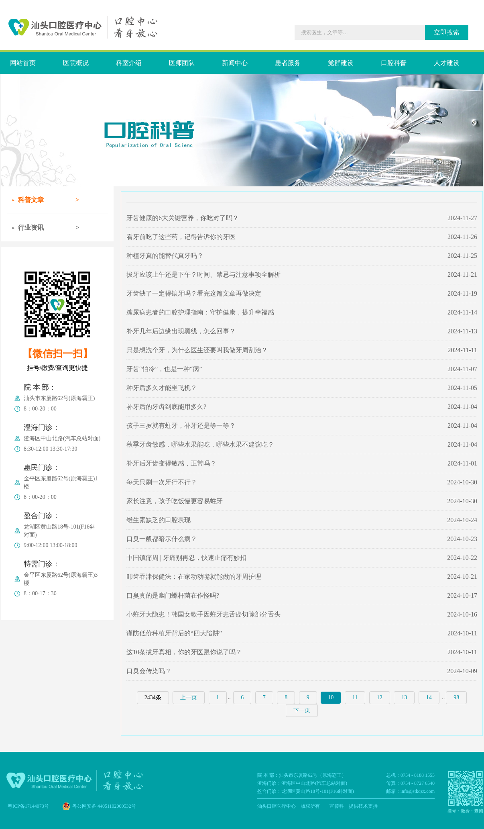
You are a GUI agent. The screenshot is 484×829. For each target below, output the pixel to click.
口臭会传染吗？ (148, 671)
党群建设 (341, 62)
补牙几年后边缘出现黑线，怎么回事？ (181, 331)
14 (429, 697)
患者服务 (288, 62)
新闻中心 (235, 62)
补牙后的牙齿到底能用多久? (166, 406)
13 (404, 697)
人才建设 (447, 62)
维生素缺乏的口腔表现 (158, 520)
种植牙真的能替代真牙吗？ (164, 255)
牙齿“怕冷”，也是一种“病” (164, 368)
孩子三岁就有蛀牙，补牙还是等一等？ (181, 425)
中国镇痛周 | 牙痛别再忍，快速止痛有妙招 (186, 557)
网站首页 (23, 62)
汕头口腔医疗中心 (276, 806)
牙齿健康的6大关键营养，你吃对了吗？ (182, 217)
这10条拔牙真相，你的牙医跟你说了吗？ (184, 652)
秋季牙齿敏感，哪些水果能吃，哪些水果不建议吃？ (200, 444)
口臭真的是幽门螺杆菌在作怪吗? (172, 595)
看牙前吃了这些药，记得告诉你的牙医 (181, 236)
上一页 (188, 697)
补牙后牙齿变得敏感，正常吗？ (171, 463)
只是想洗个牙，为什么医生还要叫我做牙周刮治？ (197, 350)
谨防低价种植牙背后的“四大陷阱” (174, 633)
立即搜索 (447, 32)
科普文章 (31, 199)
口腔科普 (394, 62)
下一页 (301, 710)
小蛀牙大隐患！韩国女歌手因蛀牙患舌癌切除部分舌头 (203, 614)
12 (379, 697)
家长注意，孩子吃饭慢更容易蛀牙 (174, 501)
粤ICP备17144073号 (28, 806)
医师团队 (182, 62)
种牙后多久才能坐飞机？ (161, 387)
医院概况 (76, 62)
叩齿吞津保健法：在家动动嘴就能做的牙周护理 (193, 576)
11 (355, 697)
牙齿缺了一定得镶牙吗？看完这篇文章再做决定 (193, 293)
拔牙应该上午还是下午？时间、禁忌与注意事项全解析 (203, 274)
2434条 (152, 697)
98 (456, 697)
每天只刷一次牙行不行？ (161, 482)
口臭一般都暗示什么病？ (161, 538)
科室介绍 (129, 62)
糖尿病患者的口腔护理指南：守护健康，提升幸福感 (200, 312)
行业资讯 (31, 227)
